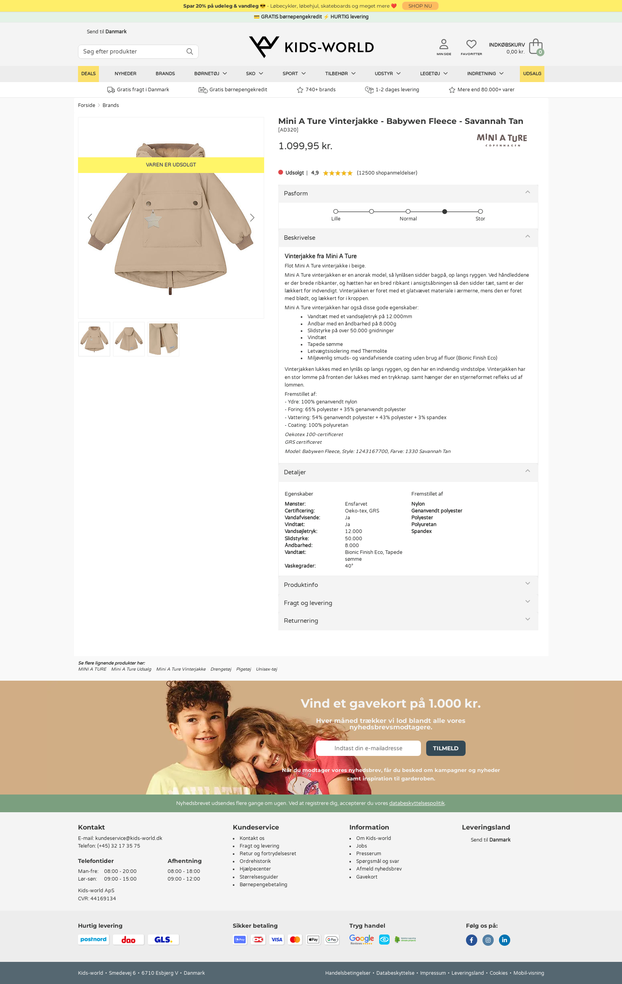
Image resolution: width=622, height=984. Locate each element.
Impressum (433, 973)
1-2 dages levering (392, 89)
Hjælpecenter (255, 869)
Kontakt (91, 827)
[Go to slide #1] (94, 339)
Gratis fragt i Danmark (138, 90)
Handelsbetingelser (348, 973)
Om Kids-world (373, 838)
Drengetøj (220, 669)
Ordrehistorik (255, 861)
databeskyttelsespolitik (417, 803)
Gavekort (367, 877)
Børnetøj (210, 73)
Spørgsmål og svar (377, 861)
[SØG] (189, 51)
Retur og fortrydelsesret (268, 853)
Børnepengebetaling (263, 884)
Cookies (499, 973)
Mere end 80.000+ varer (482, 90)
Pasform (296, 193)
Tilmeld (446, 748)
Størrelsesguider (259, 877)
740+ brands (316, 90)
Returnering (301, 620)
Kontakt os (252, 838)
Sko (254, 73)
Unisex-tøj (266, 669)
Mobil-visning (528, 973)
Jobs (361, 846)
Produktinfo (301, 585)
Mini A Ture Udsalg (131, 669)
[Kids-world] (311, 47)
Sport (294, 73)
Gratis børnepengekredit (233, 90)
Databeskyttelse (395, 973)
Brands (165, 73)
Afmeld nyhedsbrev (379, 869)
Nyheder (125, 73)
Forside (86, 105)
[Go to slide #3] (163, 339)
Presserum (368, 853)
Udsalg (532, 73)
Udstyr (388, 73)
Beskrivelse (299, 237)
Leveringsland (468, 973)
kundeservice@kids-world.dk (128, 838)
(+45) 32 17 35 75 (118, 846)
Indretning (485, 73)
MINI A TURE (92, 669)
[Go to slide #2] (129, 339)
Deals (88, 73)
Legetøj (434, 73)
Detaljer (295, 472)
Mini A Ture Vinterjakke (180, 669)
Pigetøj (243, 669)
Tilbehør (340, 73)
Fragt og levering (308, 603)
